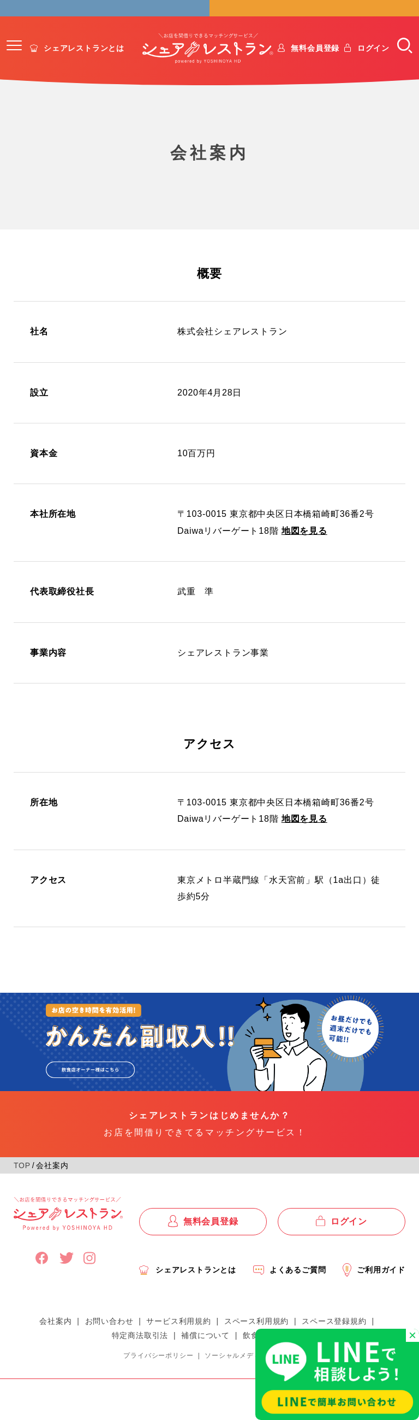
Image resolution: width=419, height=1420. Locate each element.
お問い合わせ (109, 1338)
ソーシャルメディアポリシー (250, 1372)
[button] (14, 62)
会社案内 (55, 1338)
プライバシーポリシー (158, 1372)
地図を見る (304, 547)
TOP (22, 1182)
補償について (205, 1352)
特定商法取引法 (140, 1352)
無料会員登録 (315, 65)
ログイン (373, 65)
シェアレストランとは (84, 65)
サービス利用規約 (178, 1338)
